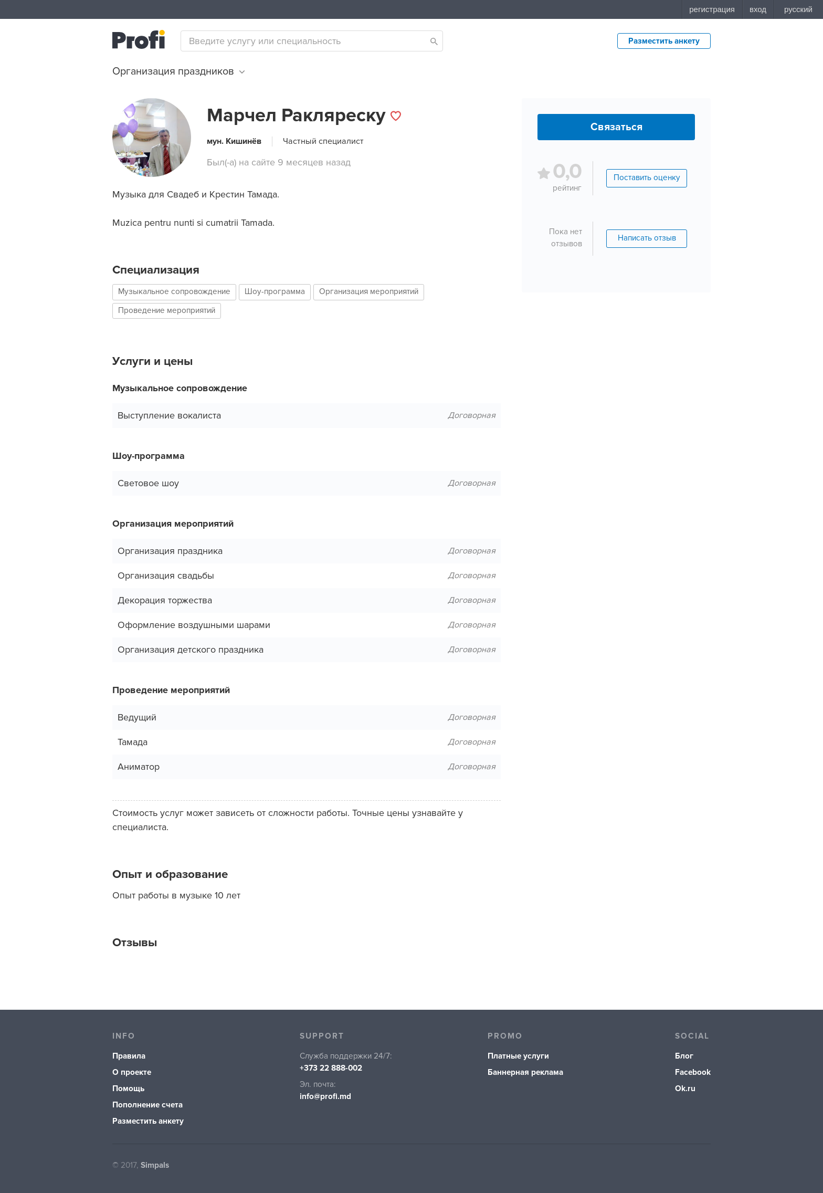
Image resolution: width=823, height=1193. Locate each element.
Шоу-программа (275, 292)
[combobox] (312, 40)
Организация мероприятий (368, 292)
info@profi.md (325, 1097)
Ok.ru (685, 1089)
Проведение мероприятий (166, 311)
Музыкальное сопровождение (174, 292)
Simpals (155, 1165)
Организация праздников (178, 71)
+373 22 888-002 (331, 1068)
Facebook (693, 1072)
